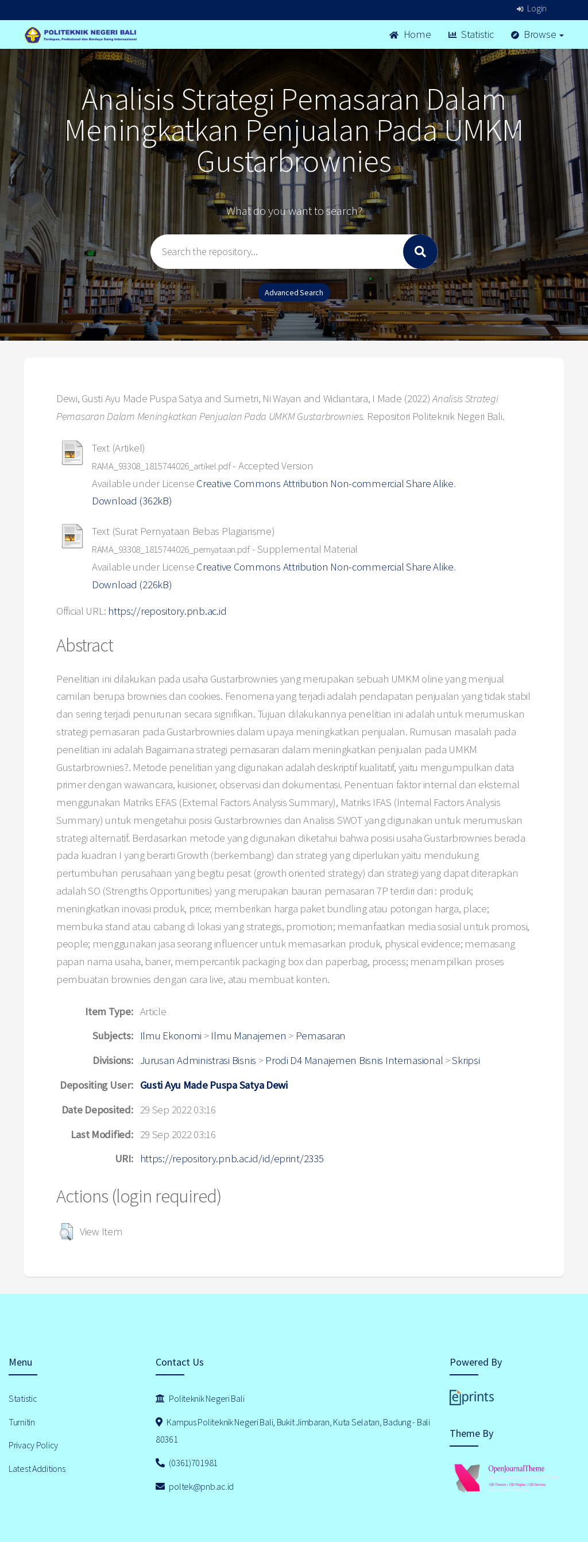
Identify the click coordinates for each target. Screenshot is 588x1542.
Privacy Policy (33, 1445)
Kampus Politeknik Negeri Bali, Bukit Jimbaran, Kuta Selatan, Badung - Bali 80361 (293, 1430)
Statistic (471, 34)
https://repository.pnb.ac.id (167, 611)
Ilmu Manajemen (248, 1035)
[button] (66, 1231)
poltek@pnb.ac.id (195, 1486)
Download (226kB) (132, 584)
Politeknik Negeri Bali (200, 1398)
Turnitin (22, 1422)
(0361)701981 (187, 1462)
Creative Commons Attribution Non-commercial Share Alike (325, 483)
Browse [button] (537, 34)
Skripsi (465, 1060)
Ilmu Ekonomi (171, 1035)
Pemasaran (321, 1035)
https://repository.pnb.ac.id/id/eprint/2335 (232, 1158)
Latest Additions (37, 1468)
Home (410, 34)
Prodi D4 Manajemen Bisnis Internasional (354, 1060)
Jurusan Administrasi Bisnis (198, 1060)
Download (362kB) (132, 500)
